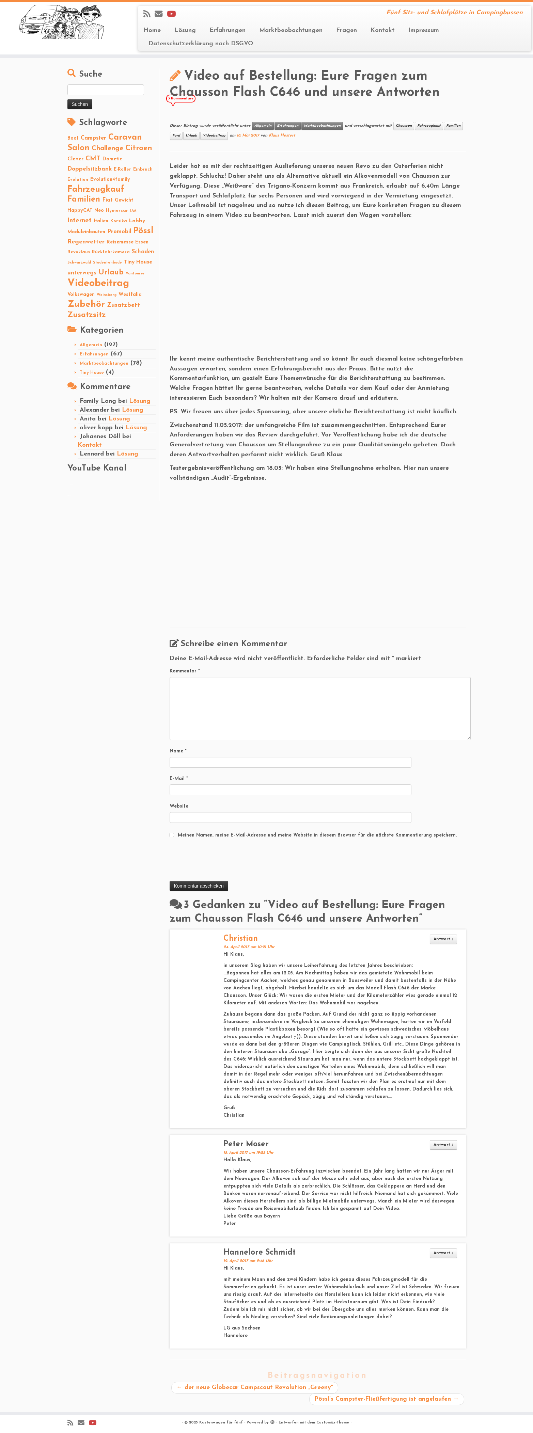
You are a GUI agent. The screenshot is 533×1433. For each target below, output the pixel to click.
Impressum (423, 30)
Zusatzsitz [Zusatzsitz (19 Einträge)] (86, 315)
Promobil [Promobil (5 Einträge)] (119, 232)
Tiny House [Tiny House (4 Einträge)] (138, 262)
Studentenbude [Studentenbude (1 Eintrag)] (107, 263)
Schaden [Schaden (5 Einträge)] (143, 252)
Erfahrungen (227, 30)
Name (178, 751)
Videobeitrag (214, 136)
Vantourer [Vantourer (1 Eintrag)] (135, 273)
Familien (453, 126)
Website (179, 806)
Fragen (346, 30)
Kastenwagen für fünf (221, 1422)
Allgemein (91, 345)
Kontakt (383, 30)
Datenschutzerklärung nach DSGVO (200, 44)
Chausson (404, 126)
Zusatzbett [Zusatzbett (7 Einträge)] (123, 305)
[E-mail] (161, 15)
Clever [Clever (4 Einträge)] (75, 159)
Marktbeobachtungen (291, 30)
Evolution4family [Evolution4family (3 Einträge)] (110, 179)
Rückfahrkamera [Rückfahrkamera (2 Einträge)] (111, 252)
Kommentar (185, 671)
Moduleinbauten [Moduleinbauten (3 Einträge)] (86, 232)
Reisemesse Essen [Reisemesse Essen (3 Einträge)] (127, 242)
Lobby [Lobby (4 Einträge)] (137, 221)
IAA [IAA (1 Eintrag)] (133, 211)
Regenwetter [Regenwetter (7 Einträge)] (86, 242)
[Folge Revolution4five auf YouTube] (173, 15)
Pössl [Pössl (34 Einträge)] (143, 231)
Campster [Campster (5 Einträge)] (93, 138)
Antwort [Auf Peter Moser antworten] (444, 1145)
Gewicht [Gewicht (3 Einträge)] (124, 200)
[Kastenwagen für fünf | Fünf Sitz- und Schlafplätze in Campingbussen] (61, 22)
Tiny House (92, 372)
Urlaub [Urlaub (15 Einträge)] (111, 272)
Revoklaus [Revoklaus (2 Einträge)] (78, 252)
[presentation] (221, 860)
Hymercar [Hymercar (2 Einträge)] (117, 210)
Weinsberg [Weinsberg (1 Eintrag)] (106, 295)
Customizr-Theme (332, 1422)
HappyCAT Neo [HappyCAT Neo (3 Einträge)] (85, 210)
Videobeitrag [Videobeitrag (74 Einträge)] (98, 283)
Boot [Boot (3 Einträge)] (73, 138)
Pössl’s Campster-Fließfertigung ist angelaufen (386, 1399)
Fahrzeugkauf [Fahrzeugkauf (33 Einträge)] (95, 189)
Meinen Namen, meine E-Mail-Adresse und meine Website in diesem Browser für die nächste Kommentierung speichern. (317, 835)
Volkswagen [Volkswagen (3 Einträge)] (81, 294)
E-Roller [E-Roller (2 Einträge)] (122, 169)
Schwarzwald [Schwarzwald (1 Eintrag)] (79, 263)
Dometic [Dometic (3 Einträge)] (112, 159)
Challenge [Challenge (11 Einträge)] (107, 148)
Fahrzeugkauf (429, 126)
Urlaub (191, 136)
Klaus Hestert (282, 135)
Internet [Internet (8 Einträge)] (79, 221)
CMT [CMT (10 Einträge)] (92, 158)
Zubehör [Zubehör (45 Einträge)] (86, 304)
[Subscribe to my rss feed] (149, 15)
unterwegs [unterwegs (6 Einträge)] (81, 273)
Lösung (185, 30)
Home (152, 30)
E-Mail (179, 778)
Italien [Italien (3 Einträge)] (101, 221)
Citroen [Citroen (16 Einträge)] (138, 148)
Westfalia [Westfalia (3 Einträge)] (130, 294)
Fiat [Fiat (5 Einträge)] (107, 200)
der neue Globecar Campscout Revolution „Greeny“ (254, 1387)
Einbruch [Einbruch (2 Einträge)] (143, 169)
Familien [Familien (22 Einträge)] (83, 200)
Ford (176, 136)
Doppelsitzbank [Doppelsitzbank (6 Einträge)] (89, 169)
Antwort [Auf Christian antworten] (444, 939)
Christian (240, 939)
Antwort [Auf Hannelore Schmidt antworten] (444, 1253)
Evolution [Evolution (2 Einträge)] (77, 179)
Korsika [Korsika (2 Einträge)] (118, 221)
